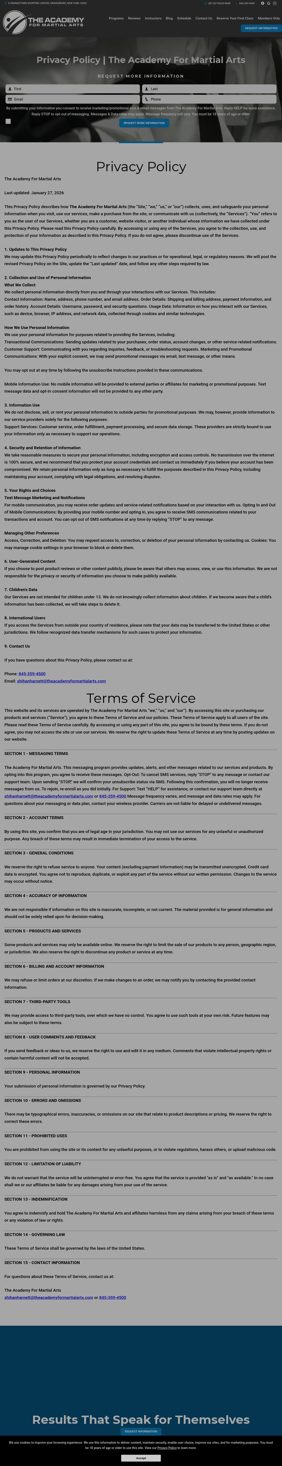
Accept (141, 1458)
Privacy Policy (167, 1448)
